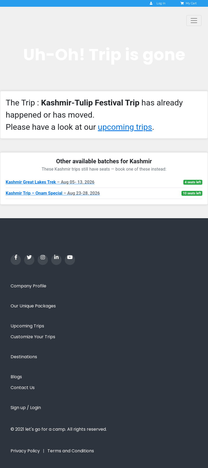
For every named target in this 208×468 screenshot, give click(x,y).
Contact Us (23, 387)
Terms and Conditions (70, 451)
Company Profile (28, 286)
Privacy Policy (25, 451)
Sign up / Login (26, 407)
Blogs (16, 377)
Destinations (24, 357)
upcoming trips (125, 127)
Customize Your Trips (33, 337)
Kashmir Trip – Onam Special (53, 193)
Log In (157, 3)
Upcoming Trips (27, 326)
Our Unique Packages (33, 306)
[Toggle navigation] (194, 20)
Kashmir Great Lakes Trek (50, 182)
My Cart (188, 3)
